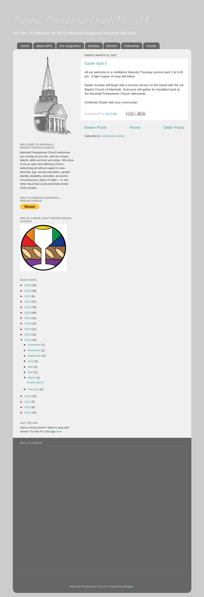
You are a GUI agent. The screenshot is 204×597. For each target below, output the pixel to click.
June (31, 361)
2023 (27, 296)
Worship (93, 46)
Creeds (151, 46)
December (35, 344)
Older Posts (174, 127)
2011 (27, 412)
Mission (111, 46)
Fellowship (131, 46)
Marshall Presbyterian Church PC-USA (81, 22)
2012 (27, 407)
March (32, 377)
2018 (27, 323)
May (31, 366)
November (35, 350)
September (35, 355)
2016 (27, 334)
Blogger (128, 586)
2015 (27, 339)
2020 (27, 312)
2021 (27, 307)
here (59, 431)
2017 (27, 329)
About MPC (44, 46)
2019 (27, 318)
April (31, 372)
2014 (27, 396)
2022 (27, 301)
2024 (27, 290)
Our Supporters (70, 46)
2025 (27, 285)
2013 (27, 401)
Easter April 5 (96, 63)
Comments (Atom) (112, 136)
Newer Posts (95, 127)
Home (25, 46)
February (34, 389)
